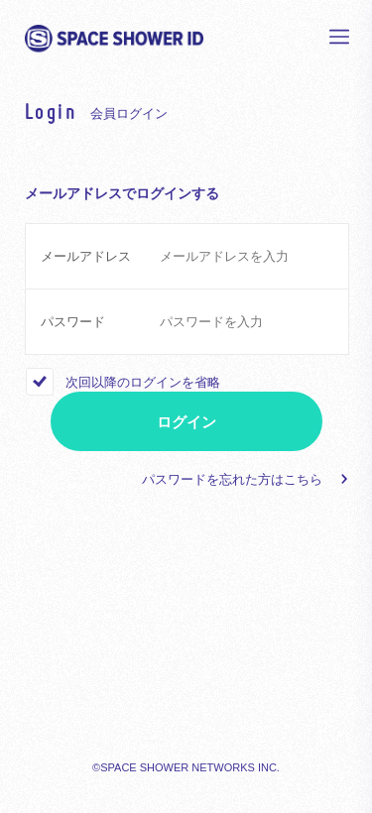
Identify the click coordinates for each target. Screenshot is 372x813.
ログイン (186, 421)
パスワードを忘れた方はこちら (232, 479)
